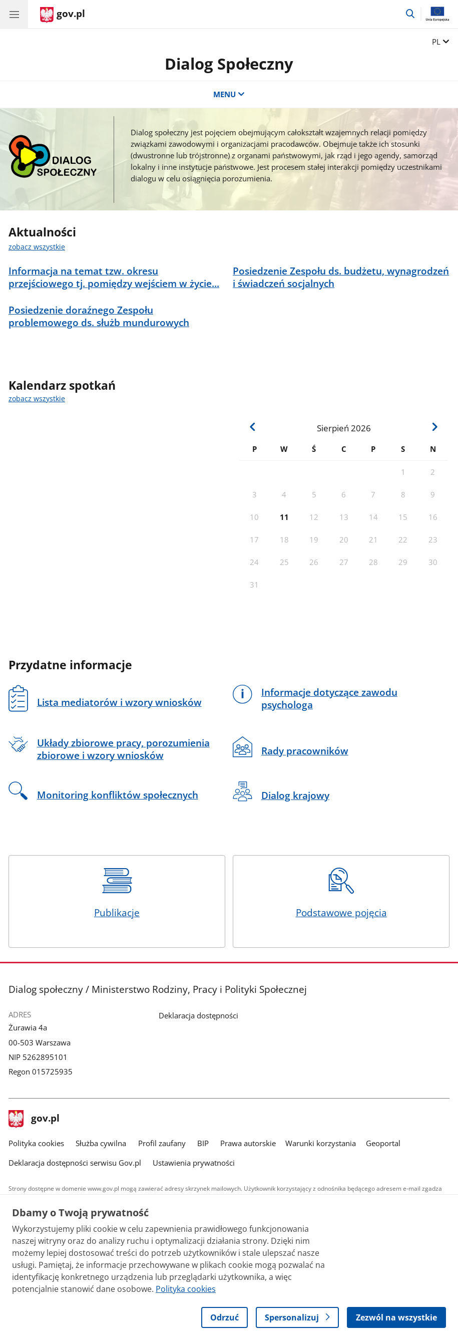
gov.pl (34, 1119)
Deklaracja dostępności (198, 1015)
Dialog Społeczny (229, 63)
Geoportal (383, 1143)
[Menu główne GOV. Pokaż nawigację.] (14, 14)
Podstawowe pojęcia (341, 893)
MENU (229, 94)
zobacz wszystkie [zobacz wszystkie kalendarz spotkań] (37, 398)
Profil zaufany (162, 1143)
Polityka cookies (36, 1143)
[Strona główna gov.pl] (62, 15)
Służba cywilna (101, 1143)
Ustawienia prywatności (194, 1163)
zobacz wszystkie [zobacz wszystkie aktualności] (37, 246)
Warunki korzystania (320, 1143)
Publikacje (116, 893)
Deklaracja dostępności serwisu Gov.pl (75, 1163)
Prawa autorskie (248, 1143)
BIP (203, 1143)
